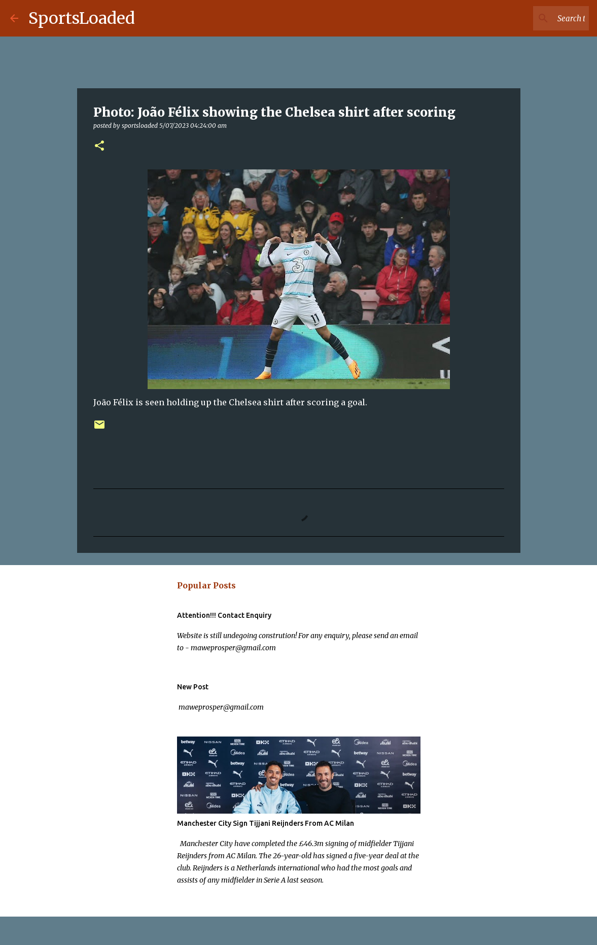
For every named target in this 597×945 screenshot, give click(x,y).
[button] (99, 146)
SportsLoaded (81, 18)
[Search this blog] (535, 18)
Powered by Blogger (298, 930)
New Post (192, 687)
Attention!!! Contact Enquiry (224, 615)
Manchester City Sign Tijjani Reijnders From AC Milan (265, 823)
